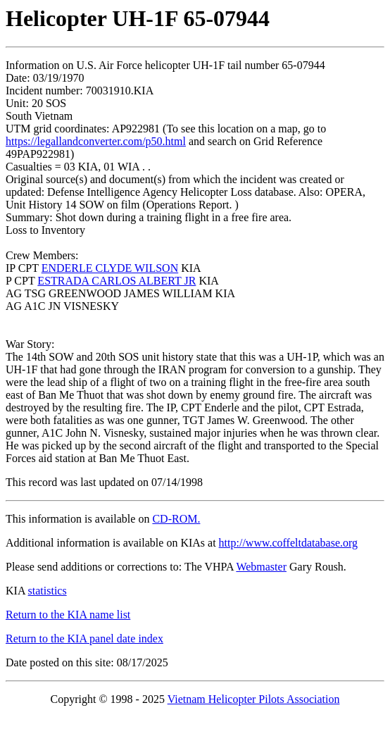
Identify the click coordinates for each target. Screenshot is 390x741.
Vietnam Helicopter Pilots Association (254, 699)
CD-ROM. (176, 519)
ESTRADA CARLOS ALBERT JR (116, 281)
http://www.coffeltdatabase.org (288, 543)
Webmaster (261, 567)
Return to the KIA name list (68, 615)
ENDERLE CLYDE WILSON (110, 268)
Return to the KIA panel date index (84, 639)
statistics (47, 591)
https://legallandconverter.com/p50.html (96, 141)
